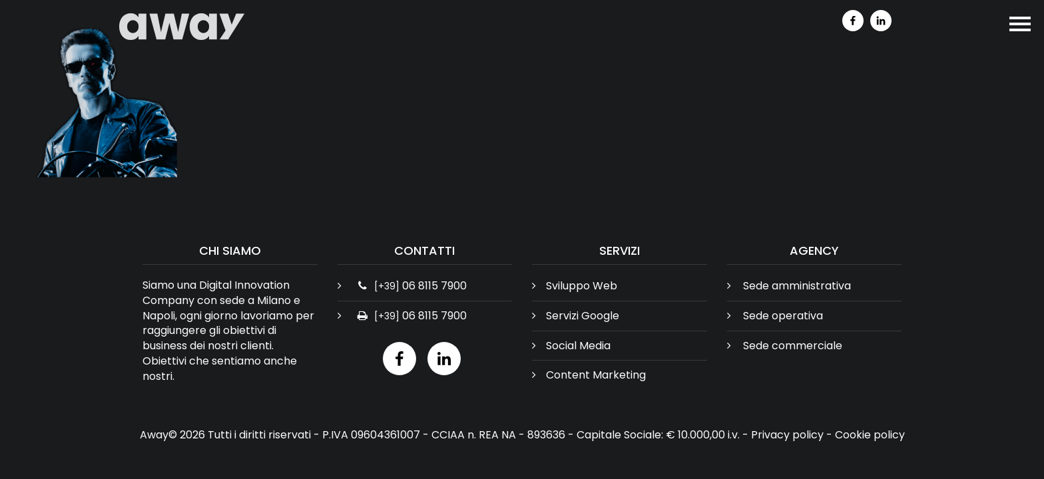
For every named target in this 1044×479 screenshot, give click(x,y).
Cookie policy (870, 434)
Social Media (578, 345)
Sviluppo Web (581, 285)
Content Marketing (596, 375)
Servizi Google (582, 315)
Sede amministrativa (797, 285)
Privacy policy (787, 434)
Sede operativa (783, 315)
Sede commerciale (792, 345)
